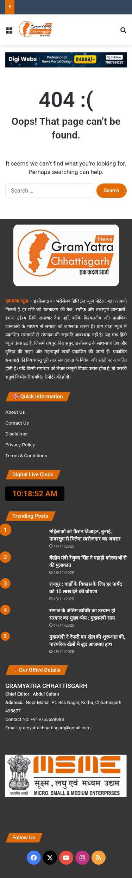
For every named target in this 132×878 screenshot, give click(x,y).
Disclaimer (16, 434)
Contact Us (17, 423)
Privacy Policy (20, 444)
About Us (15, 412)
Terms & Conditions (26, 455)
